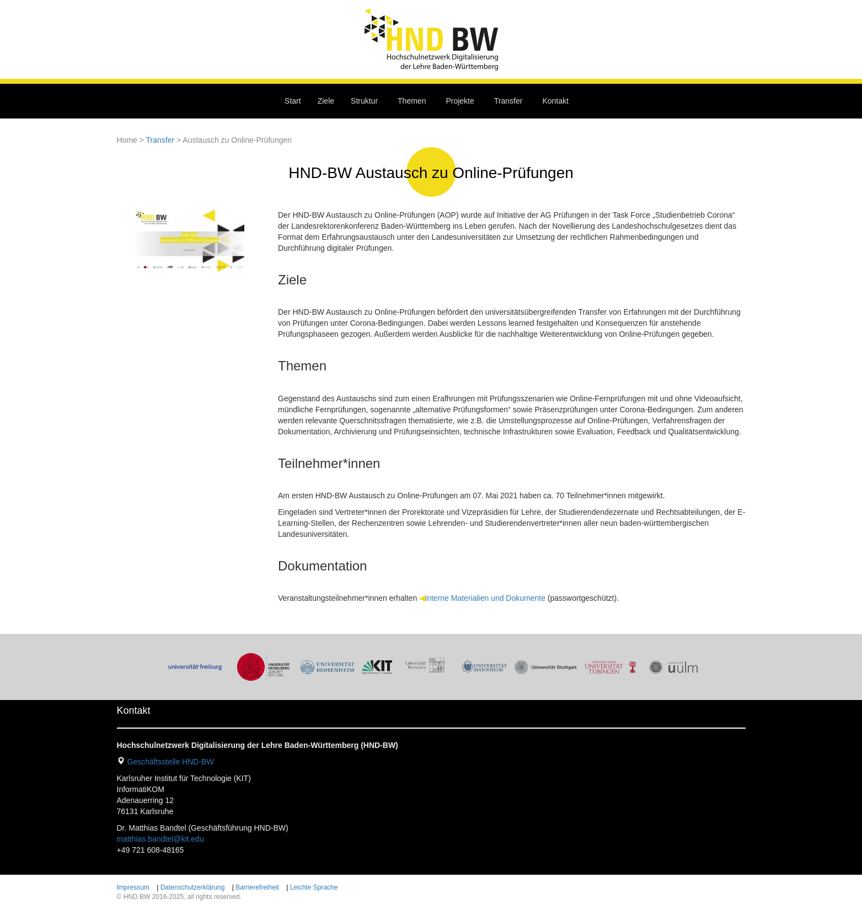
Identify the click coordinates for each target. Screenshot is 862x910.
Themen (412, 100)
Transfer (508, 100)
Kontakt (555, 100)
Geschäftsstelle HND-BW (170, 761)
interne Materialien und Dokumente (485, 598)
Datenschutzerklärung (192, 887)
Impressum (133, 887)
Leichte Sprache (314, 887)
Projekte (460, 100)
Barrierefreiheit (257, 887)
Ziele (326, 100)
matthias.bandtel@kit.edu (160, 838)
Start (293, 100)
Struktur (364, 100)
